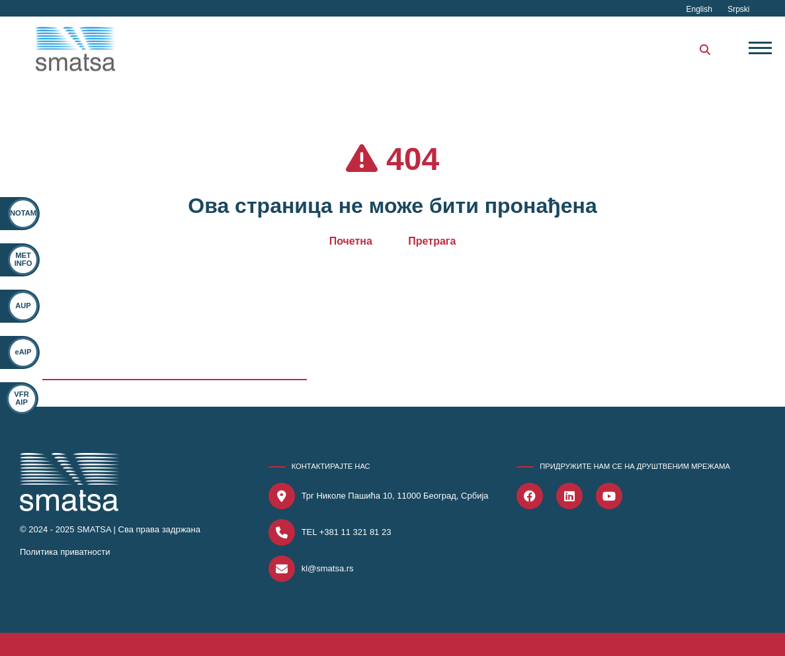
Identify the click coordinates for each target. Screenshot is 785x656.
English (700, 9)
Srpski (738, 9)
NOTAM (23, 213)
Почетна (350, 241)
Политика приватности (65, 552)
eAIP (21, 352)
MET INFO (23, 258)
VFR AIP (16, 397)
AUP (23, 305)
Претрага (432, 241)
